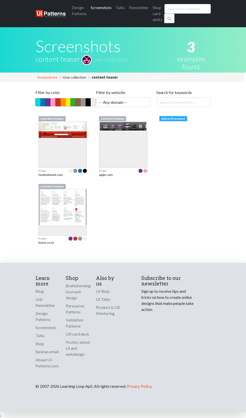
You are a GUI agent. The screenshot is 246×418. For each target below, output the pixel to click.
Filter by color (48, 92)
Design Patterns (43, 316)
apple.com (106, 175)
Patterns (79, 10)
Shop (40, 343)
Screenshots (101, 7)
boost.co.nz (46, 242)
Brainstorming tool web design (78, 291)
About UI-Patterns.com (47, 362)
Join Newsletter (45, 302)
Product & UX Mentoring (108, 310)
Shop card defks (157, 13)
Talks (120, 7)
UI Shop (103, 291)
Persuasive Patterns (75, 308)
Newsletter (139, 7)
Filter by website (110, 92)
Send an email (47, 351)
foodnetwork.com (51, 175)
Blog (40, 291)
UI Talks (103, 299)
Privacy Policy (139, 386)
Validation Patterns (74, 322)
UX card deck (77, 334)
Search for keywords (174, 92)
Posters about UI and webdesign (78, 348)
